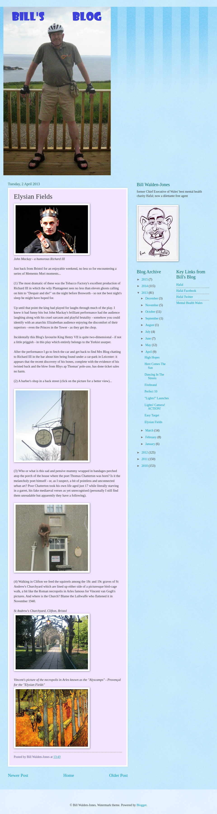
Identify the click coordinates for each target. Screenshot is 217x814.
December (152, 298)
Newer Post (18, 775)
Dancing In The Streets (154, 376)
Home (68, 775)
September (152, 318)
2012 (145, 452)
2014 (145, 286)
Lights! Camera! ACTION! (154, 406)
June (148, 338)
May (148, 345)
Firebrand (150, 385)
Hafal (179, 284)
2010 (145, 465)
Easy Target (151, 415)
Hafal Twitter (184, 297)
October (150, 311)
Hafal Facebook (186, 290)
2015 (145, 279)
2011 (145, 459)
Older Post (118, 775)
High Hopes (151, 357)
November (152, 305)
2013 (145, 292)
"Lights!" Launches (156, 398)
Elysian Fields (153, 422)
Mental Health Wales (189, 303)
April (149, 351)
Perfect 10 (150, 391)
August (150, 325)
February (151, 437)
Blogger (141, 805)
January (150, 444)
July (148, 331)
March (149, 430)
